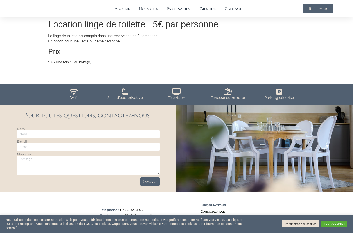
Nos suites (148, 10)
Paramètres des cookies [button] (300, 224)
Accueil (122, 10)
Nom (21, 132)
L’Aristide (207, 10)
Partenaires (178, 10)
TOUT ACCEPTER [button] (334, 223)
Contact (233, 10)
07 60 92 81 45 (131, 214)
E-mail (22, 145)
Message (24, 158)
